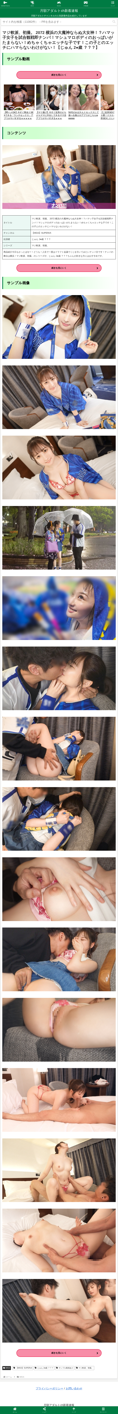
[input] (59, 21)
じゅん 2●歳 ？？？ (44, 1368)
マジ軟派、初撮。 (84, 1368)
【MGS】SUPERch (22, 1368)
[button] (114, 22)
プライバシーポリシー (49, 1388)
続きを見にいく (59, 75)
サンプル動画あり (64, 1368)
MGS (6, 1368)
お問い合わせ (74, 1388)
